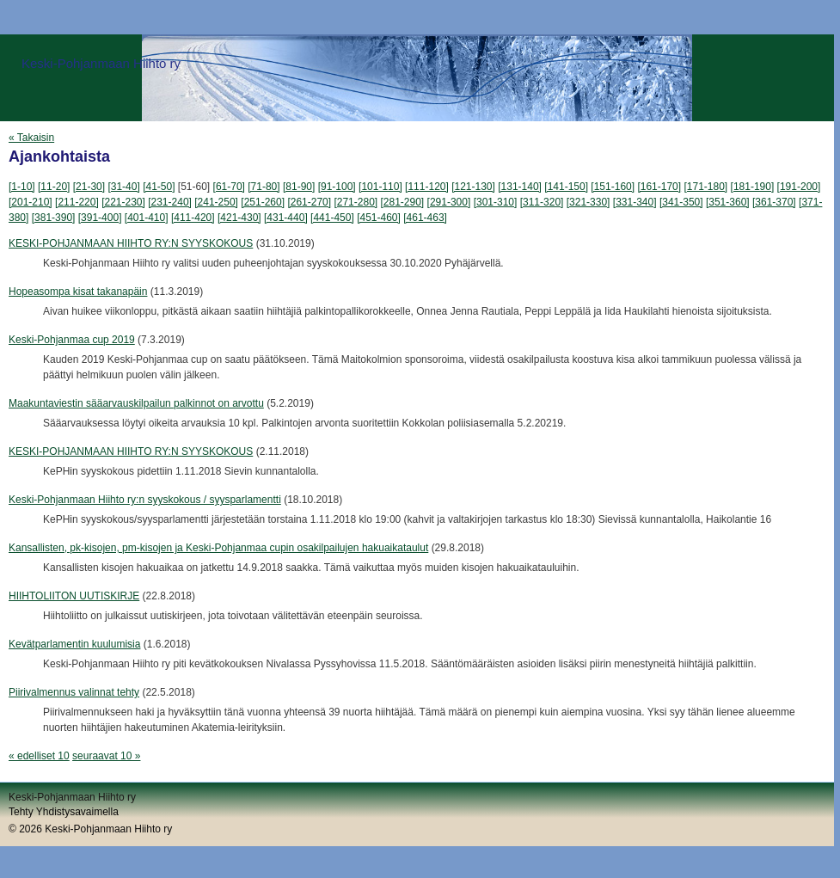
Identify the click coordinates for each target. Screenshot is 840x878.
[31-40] (123, 187)
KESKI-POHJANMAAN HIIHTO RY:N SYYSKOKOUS (131, 243)
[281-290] (403, 202)
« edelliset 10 (39, 756)
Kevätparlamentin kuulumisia (74, 644)
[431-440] (286, 218)
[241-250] (216, 202)
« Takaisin (31, 138)
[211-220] (77, 202)
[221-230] (123, 202)
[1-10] (22, 187)
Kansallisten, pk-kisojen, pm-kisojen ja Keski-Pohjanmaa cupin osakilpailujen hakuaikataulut (218, 548)
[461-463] (425, 218)
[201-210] (30, 202)
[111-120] (427, 187)
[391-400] (100, 218)
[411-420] (193, 218)
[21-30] (89, 187)
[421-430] (239, 218)
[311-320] (542, 202)
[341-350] (681, 202)
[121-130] (473, 187)
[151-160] (613, 187)
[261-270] (309, 202)
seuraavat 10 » (106, 756)
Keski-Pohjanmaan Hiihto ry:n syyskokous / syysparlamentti (145, 500)
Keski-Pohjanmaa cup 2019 (72, 340)
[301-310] (496, 202)
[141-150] (566, 187)
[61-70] (229, 187)
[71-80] (263, 187)
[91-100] (337, 187)
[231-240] (170, 202)
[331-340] (635, 202)
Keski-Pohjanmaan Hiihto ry (101, 63)
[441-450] (332, 218)
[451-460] (379, 218)
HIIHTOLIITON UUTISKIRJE (74, 596)
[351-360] (728, 202)
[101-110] (380, 187)
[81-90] (299, 187)
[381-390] (54, 218)
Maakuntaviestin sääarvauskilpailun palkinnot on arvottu (136, 403)
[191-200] (799, 187)
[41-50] (159, 187)
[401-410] (147, 218)
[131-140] (520, 187)
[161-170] (659, 187)
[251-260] (263, 202)
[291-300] (449, 202)
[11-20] (54, 187)
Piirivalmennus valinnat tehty (74, 692)
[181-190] (753, 187)
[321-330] (588, 202)
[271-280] (355, 202)
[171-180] (705, 187)
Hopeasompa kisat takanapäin (78, 292)
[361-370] (774, 202)
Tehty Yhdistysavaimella (64, 812)
